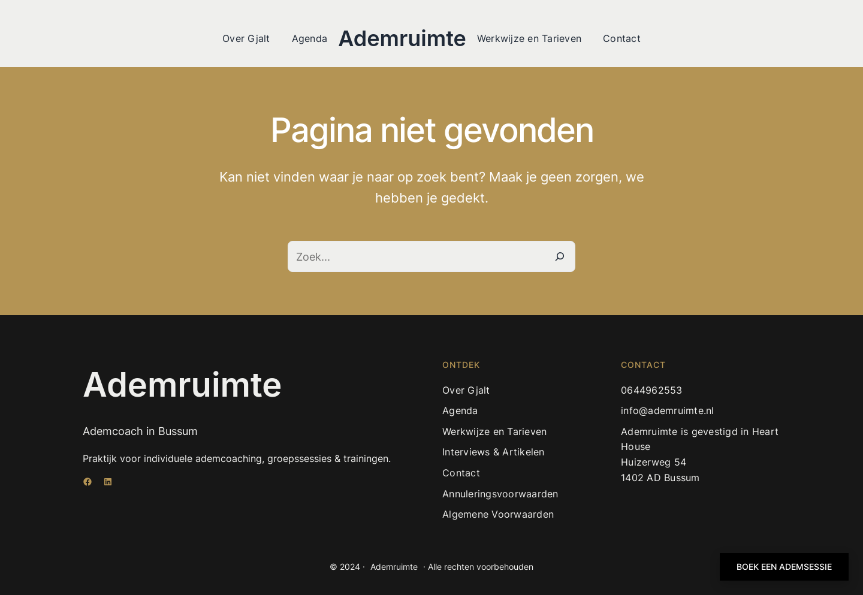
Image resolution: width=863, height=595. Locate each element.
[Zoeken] (559, 256)
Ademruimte (402, 38)
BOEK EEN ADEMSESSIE (784, 566)
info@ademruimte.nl (667, 410)
